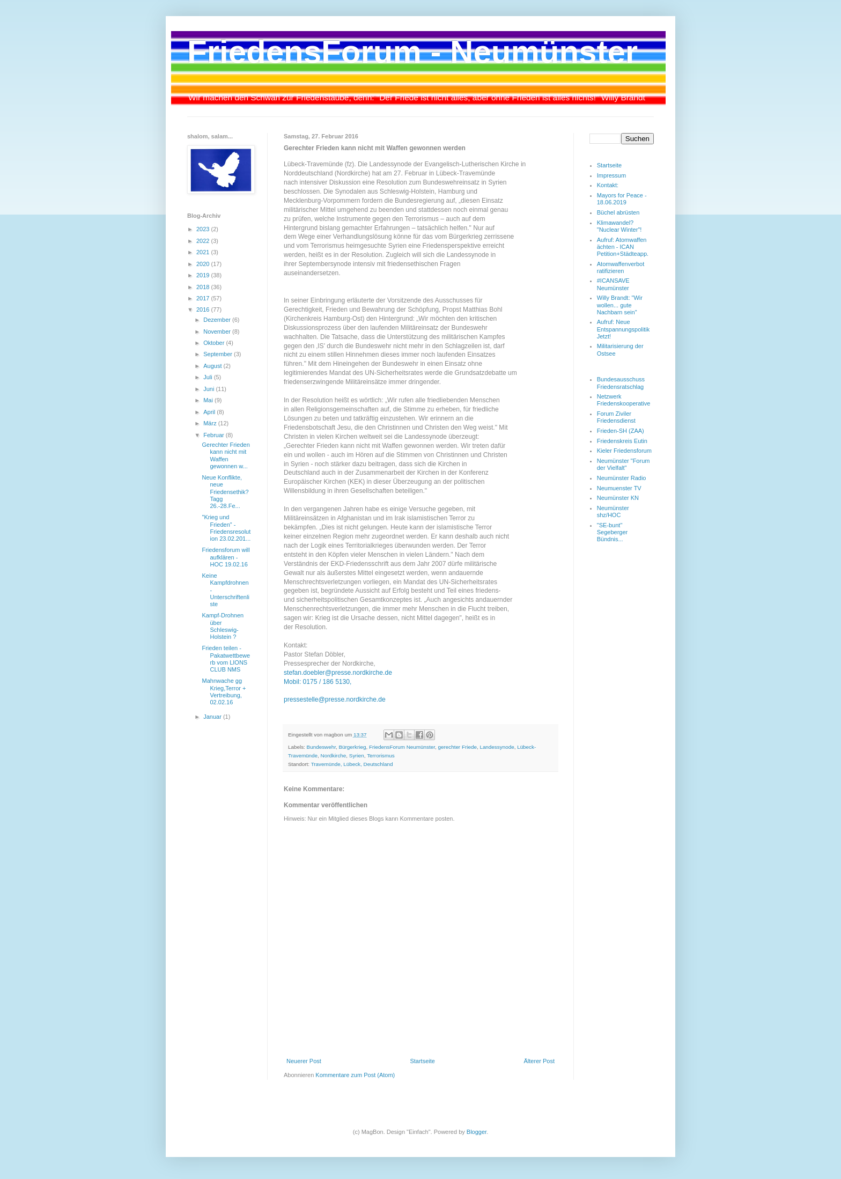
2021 (203, 252)
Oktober (214, 343)
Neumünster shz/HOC (613, 511)
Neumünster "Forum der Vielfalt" (623, 464)
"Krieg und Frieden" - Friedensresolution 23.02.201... (226, 528)
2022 (203, 241)
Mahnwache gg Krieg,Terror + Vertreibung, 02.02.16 (224, 691)
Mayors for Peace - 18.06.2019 (622, 198)
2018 (203, 287)
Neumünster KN (618, 498)
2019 (203, 275)
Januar (213, 716)
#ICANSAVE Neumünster (613, 284)
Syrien (356, 755)
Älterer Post (539, 1061)
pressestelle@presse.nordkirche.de (335, 699)
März (210, 423)
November (217, 331)
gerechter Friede (457, 747)
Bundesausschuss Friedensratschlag (621, 382)
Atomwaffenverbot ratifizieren (620, 267)
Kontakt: (607, 185)
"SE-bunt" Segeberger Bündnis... (612, 532)
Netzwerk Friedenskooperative (624, 400)
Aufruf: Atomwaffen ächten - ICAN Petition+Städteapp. (622, 247)
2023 (203, 229)
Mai (209, 400)
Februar (214, 435)
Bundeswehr (321, 747)
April (210, 412)
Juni (209, 389)
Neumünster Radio (621, 478)
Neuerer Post (303, 1061)
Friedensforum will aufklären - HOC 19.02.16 (225, 557)
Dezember (217, 319)
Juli (208, 377)
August (213, 366)
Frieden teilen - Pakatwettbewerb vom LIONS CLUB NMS (226, 659)
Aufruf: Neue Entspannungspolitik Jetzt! (623, 329)
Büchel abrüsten (618, 212)
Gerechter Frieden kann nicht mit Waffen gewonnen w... (225, 455)
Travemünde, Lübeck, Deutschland (352, 764)
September (218, 354)
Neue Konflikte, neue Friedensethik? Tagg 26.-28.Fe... (225, 491)
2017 (203, 298)
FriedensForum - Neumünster (412, 52)
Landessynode (496, 747)
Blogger (476, 1132)
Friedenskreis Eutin (622, 441)
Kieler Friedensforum (624, 450)
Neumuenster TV (619, 488)
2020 (203, 264)
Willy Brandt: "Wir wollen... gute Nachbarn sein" (620, 304)
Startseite (422, 1061)
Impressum (611, 175)
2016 (203, 309)
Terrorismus (381, 755)
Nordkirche (333, 755)
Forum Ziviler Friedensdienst (616, 417)
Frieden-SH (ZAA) (620, 431)
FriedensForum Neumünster (402, 747)
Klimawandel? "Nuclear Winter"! (619, 226)
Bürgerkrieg (352, 747)
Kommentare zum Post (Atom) (355, 1075)
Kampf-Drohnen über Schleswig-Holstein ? (223, 626)
